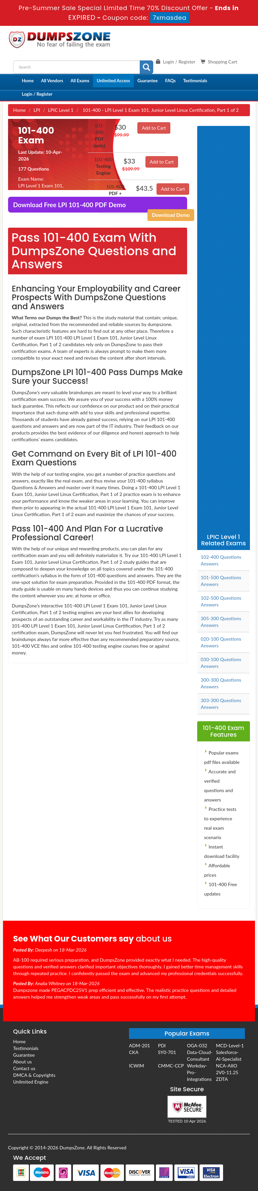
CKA (133, 1052)
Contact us (24, 1068)
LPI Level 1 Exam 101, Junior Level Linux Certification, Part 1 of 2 (43, 192)
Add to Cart (154, 128)
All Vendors (52, 80)
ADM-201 (139, 1045)
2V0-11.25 (227, 1072)
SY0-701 (167, 1052)
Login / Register (37, 94)
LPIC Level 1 (61, 110)
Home (28, 80)
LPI (37, 110)
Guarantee (147, 80)
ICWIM (136, 1065)
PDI (162, 1045)
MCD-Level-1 (230, 1045)
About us (22, 1061)
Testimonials (195, 80)
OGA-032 (197, 1045)
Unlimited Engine (30, 1082)
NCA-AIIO (226, 1065)
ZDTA (222, 1079)
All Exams (80, 80)
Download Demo (171, 215)
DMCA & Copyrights (34, 1075)
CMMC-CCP (171, 1065)
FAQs (170, 80)
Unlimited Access (113, 80)
